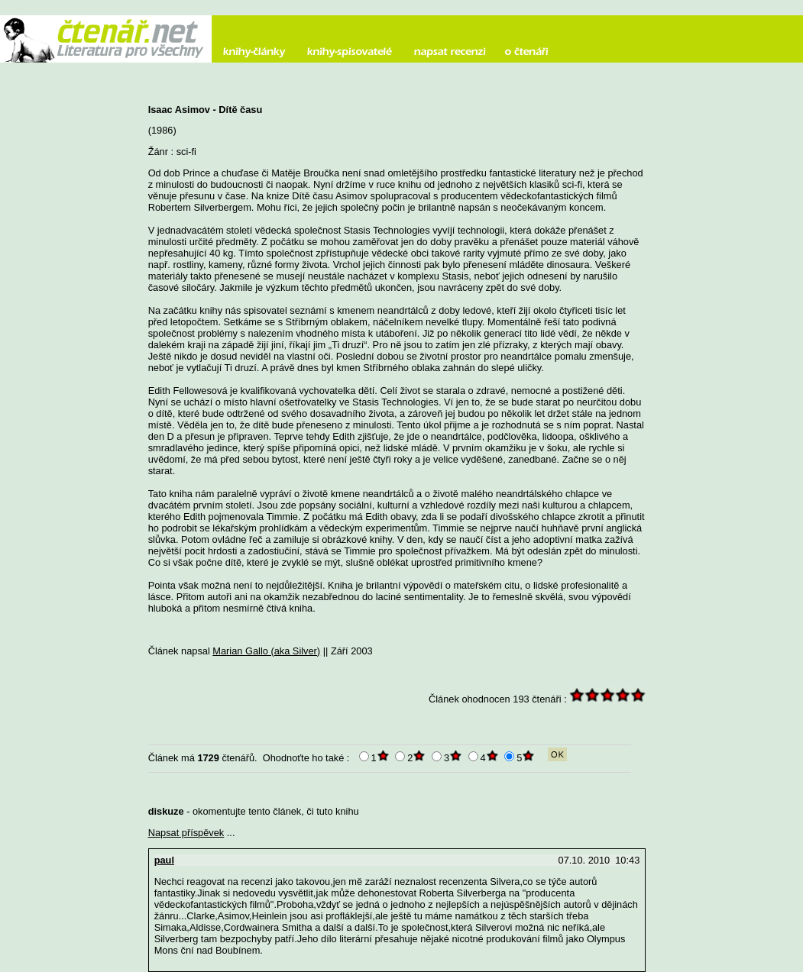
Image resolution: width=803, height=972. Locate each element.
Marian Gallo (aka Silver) (266, 651)
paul (164, 860)
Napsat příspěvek (186, 832)
